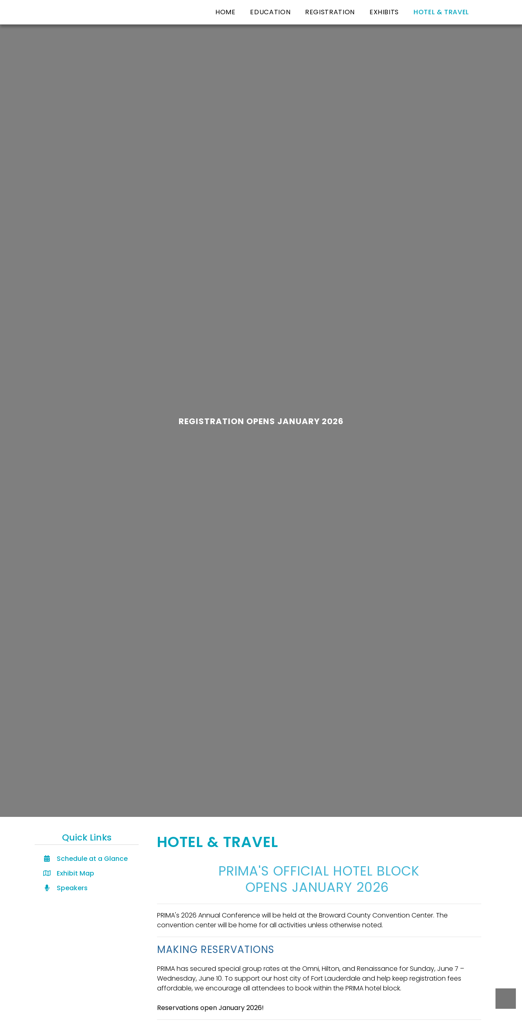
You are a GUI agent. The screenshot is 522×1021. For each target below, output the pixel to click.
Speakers (65, 888)
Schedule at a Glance (85, 858)
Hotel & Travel (441, 12)
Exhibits (384, 12)
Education (270, 12)
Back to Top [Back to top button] (505, 998)
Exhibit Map (68, 873)
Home (225, 12)
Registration (330, 12)
